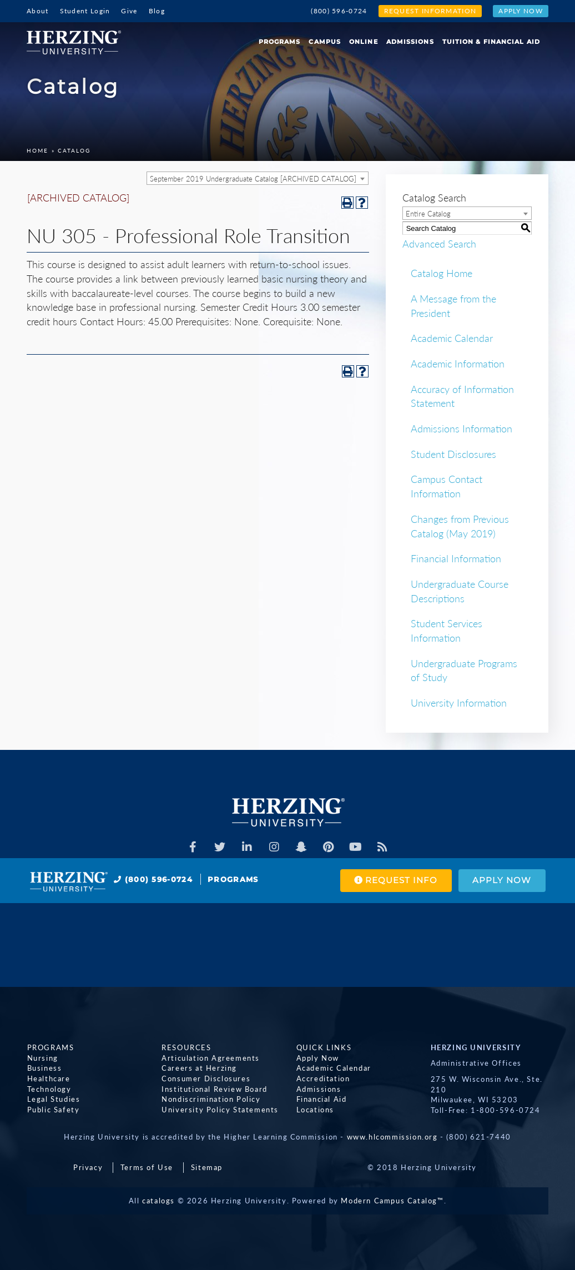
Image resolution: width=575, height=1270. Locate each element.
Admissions (410, 42)
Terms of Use (146, 1167)
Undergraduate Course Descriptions (459, 591)
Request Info (395, 880)
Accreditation (323, 1078)
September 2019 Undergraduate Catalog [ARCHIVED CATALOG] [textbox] (253, 178)
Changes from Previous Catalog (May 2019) (460, 526)
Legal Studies (53, 1099)
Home (37, 150)
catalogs (158, 1200)
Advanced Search (439, 243)
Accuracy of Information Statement (462, 396)
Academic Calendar (452, 338)
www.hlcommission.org (392, 1136)
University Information (459, 703)
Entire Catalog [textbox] (428, 213)
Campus (325, 42)
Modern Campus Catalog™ (392, 1200)
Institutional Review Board (215, 1088)
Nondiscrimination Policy (211, 1099)
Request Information (430, 11)
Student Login (85, 11)
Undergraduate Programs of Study (464, 670)
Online (363, 42)
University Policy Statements (220, 1109)
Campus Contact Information (446, 486)
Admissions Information (461, 428)
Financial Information (456, 558)
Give (129, 11)
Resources (186, 1047)
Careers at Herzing (199, 1068)
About (38, 11)
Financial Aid (321, 1099)
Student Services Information (446, 630)
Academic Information (458, 363)
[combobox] (258, 178)
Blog (157, 11)
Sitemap (207, 1167)
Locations (315, 1109)
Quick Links (323, 1047)
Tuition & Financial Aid (491, 42)
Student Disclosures (453, 454)
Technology (49, 1088)
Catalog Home (441, 273)
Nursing (42, 1057)
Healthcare (48, 1078)
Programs (280, 42)
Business (44, 1068)
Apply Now (520, 11)
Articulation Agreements (211, 1057)
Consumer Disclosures (206, 1078)
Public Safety (53, 1109)
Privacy (88, 1167)
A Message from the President (453, 306)
